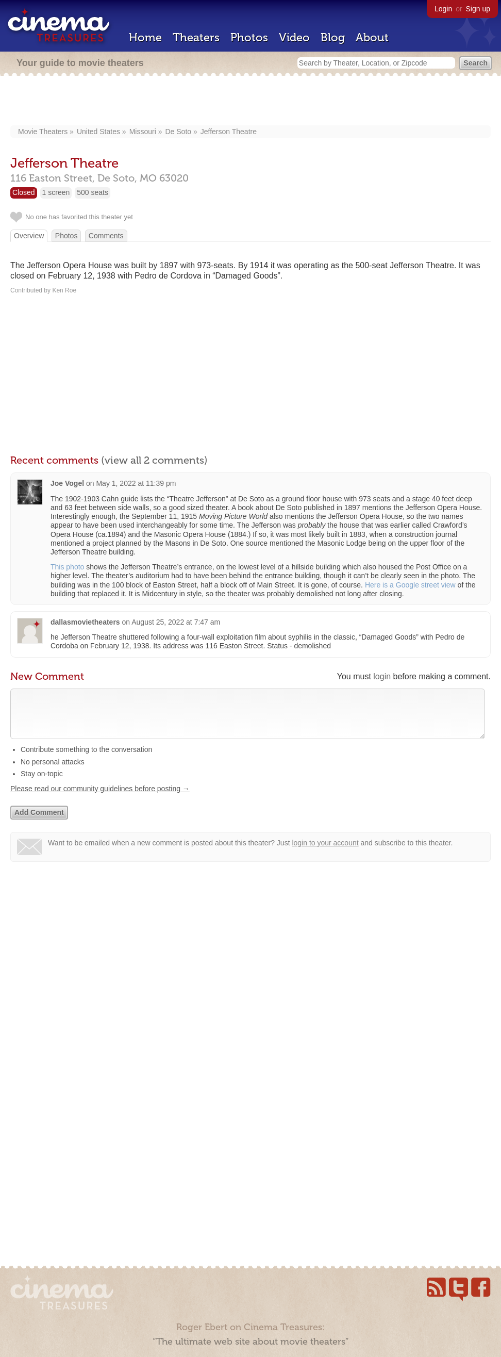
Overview (29, 236)
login (382, 676)
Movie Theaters (43, 131)
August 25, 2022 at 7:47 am (175, 622)
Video (294, 37)
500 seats (92, 192)
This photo (67, 567)
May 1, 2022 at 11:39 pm (136, 483)
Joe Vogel (67, 483)
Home (145, 37)
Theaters (196, 37)
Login (443, 9)
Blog (333, 37)
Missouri (142, 131)
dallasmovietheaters (85, 622)
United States (98, 131)
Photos (249, 37)
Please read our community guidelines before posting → (100, 799)
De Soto (178, 131)
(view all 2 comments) (154, 460)
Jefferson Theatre (229, 131)
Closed (23, 192)
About (372, 37)
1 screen (56, 192)
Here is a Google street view (410, 585)
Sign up (478, 9)
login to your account (325, 853)
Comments (106, 236)
